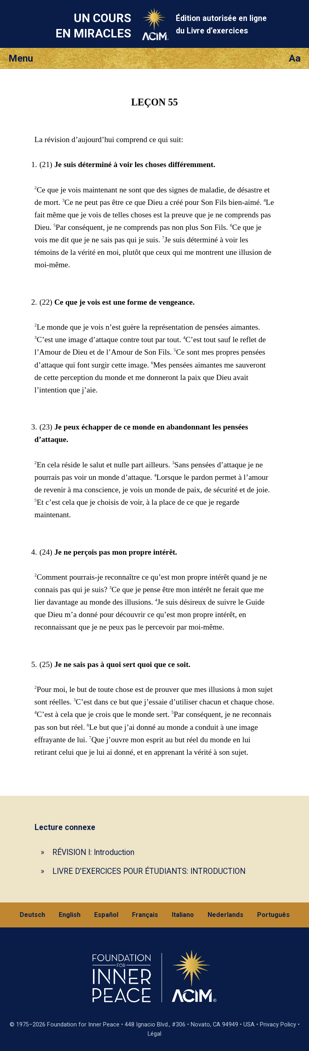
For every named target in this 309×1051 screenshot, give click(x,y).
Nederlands (225, 915)
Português (273, 915)
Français (145, 915)
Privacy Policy (278, 1024)
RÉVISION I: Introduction (93, 852)
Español (106, 915)
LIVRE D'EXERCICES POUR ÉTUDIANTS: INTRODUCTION (148, 871)
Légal (154, 1033)
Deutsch (32, 915)
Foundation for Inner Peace (83, 1024)
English (69, 915)
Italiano (183, 915)
